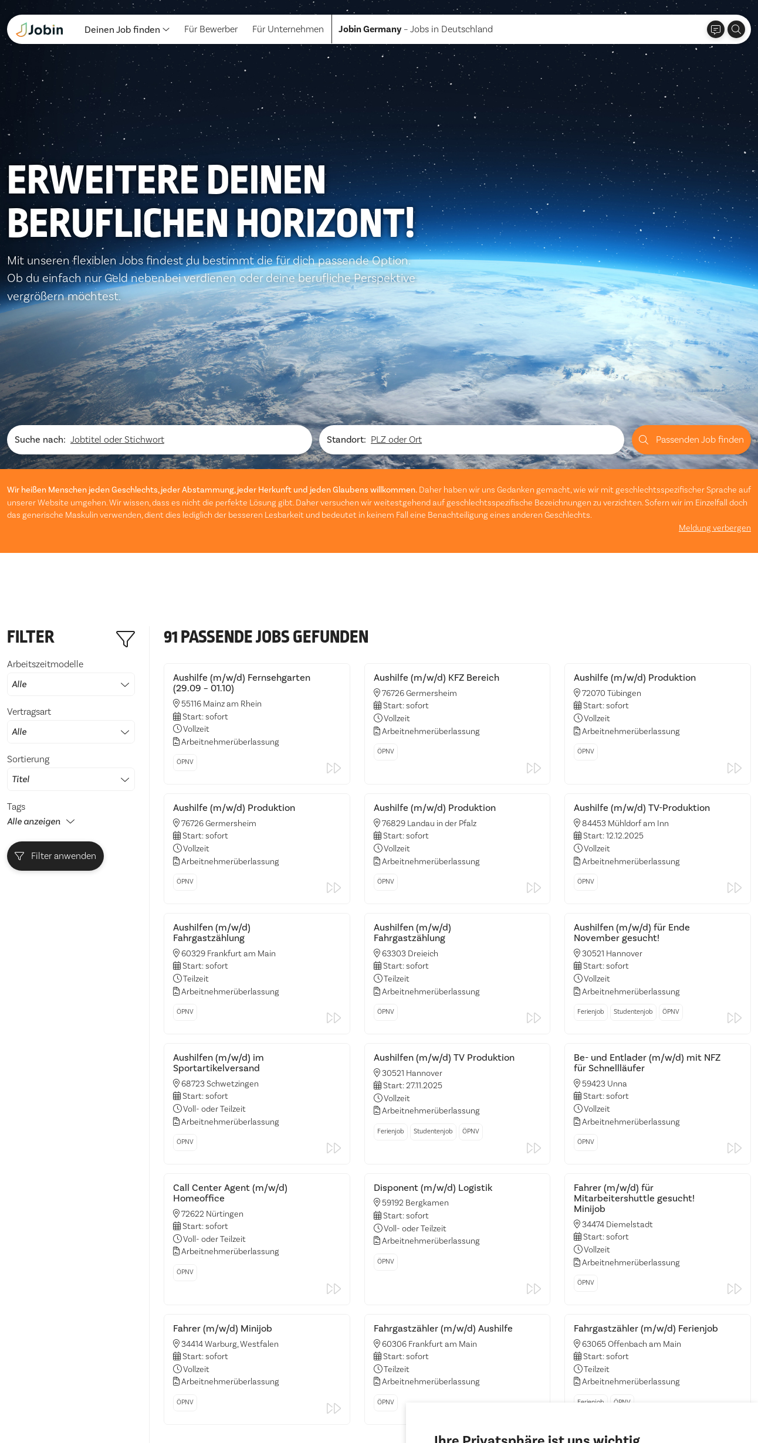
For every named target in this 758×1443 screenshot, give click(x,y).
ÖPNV (185, 610)
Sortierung (71, 621)
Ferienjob (590, 860)
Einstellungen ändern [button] (621, 1401)
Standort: (346, 288)
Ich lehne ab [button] (541, 1401)
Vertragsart (71, 573)
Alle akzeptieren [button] (471, 1401)
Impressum (91, 1408)
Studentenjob (633, 860)
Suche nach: (40, 288)
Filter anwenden (56, 705)
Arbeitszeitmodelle (71, 526)
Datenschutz (33, 1408)
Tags (16, 655)
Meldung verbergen (715, 376)
